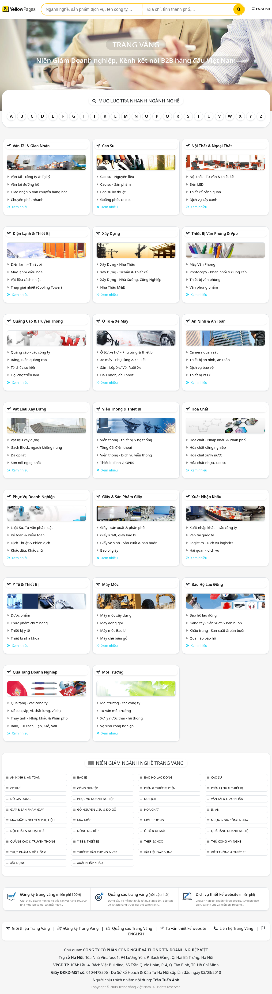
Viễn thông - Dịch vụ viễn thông (126, 455)
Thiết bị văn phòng (204, 279)
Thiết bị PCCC (200, 375)
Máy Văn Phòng (202, 264)
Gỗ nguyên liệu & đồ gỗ (96, 809)
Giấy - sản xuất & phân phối (123, 527)
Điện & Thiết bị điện (159, 788)
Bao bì (82, 777)
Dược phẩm (20, 615)
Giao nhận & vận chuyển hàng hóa (39, 191)
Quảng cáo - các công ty (30, 352)
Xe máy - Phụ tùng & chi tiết (123, 359)
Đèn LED (196, 184)
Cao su (108, 145)
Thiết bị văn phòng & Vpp (215, 233)
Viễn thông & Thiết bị (121, 409)
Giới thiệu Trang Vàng (31, 928)
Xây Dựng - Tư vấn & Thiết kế (123, 272)
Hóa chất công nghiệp (207, 447)
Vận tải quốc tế (201, 535)
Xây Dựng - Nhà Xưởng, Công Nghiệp (130, 279)
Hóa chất (200, 409)
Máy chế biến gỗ (113, 638)
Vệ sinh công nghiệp (117, 725)
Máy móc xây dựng (116, 615)
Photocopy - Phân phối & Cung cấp (218, 272)
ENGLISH (261, 9)
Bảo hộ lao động (207, 584)
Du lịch (150, 799)
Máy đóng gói (111, 623)
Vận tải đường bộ (25, 184)
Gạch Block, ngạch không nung (36, 447)
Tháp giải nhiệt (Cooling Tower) (36, 287)
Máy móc (110, 584)
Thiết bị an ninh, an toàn (209, 359)
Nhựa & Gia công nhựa (229, 820)
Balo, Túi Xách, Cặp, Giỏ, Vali (34, 725)
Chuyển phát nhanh (27, 199)
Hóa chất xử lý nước (205, 455)
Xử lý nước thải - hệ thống (121, 718)
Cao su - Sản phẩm (115, 184)
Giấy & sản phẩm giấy (122, 496)
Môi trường (112, 672)
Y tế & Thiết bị (25, 584)
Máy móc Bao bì (113, 630)
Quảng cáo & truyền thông (38, 321)
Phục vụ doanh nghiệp (34, 496)
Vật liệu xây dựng (29, 409)
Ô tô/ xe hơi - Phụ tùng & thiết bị (127, 352)
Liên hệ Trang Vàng (236, 928)
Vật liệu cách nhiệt (26, 279)
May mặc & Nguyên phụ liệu (32, 820)
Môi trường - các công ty (120, 702)
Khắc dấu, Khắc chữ (27, 550)
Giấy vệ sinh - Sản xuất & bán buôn (128, 542)
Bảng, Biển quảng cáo (29, 359)
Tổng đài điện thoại (116, 447)
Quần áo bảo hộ (202, 638)
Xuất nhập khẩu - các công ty (213, 527)
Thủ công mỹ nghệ (226, 841)
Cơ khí (15, 788)
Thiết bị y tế (20, 630)
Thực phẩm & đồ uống (28, 852)
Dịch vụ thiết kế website (225, 894)
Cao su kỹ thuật (113, 191)
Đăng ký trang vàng (50, 894)
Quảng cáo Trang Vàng (132, 928)
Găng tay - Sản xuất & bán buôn (215, 623)
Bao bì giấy (109, 550)
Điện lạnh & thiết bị (31, 233)
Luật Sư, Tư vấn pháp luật (32, 527)
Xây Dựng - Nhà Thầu (117, 264)
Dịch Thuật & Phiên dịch (30, 542)
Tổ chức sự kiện (23, 367)
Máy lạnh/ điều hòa (26, 272)
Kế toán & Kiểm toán (28, 535)
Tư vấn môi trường (115, 710)
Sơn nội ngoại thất (26, 462)
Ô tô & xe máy (115, 321)
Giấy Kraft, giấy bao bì (118, 535)
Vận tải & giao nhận (31, 145)
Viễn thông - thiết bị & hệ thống (126, 439)
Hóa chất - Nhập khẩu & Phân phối (217, 439)
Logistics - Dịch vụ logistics (211, 542)
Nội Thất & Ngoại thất (212, 145)
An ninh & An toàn (209, 321)
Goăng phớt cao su (116, 199)
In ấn (215, 809)
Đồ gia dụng (20, 799)
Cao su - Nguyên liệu (117, 176)
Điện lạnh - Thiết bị (26, 264)
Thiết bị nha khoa (25, 638)
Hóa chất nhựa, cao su (207, 462)
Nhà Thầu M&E (112, 287)
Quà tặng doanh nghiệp (35, 672)
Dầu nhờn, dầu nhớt (116, 375)
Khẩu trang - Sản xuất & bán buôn (217, 630)
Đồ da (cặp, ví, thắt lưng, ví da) (35, 710)
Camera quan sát (203, 352)
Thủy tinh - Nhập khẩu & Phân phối (39, 718)
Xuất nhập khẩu (206, 496)
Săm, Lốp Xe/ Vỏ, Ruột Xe (120, 367)
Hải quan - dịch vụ (204, 550)
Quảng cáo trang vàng (138, 894)
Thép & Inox (153, 841)
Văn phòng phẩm (203, 287)
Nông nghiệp (87, 831)
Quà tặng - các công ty (29, 702)
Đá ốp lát (18, 455)
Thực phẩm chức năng (29, 623)
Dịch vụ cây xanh (203, 199)
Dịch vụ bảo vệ (201, 367)
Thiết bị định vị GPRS (117, 462)
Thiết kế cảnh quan (205, 191)
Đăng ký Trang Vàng (81, 928)
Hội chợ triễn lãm (25, 375)
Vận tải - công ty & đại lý (30, 176)
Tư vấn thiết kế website (186, 928)
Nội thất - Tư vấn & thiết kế (211, 176)
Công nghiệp (87, 788)
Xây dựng (111, 233)
